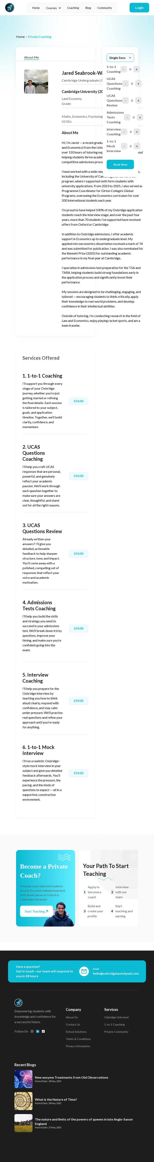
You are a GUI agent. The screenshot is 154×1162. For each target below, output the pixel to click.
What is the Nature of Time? (56, 1099)
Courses (53, 8)
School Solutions (76, 1031)
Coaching (73, 7)
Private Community (116, 1031)
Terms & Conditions (78, 1039)
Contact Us (73, 1024)
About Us (72, 1017)
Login (139, 7)
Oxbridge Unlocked (116, 1017)
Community (104, 7)
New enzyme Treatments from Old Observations (71, 1077)
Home (36, 7)
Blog (88, 7)
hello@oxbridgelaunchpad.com (116, 973)
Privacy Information (78, 1046)
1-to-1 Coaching (114, 1024)
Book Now (120, 164)
